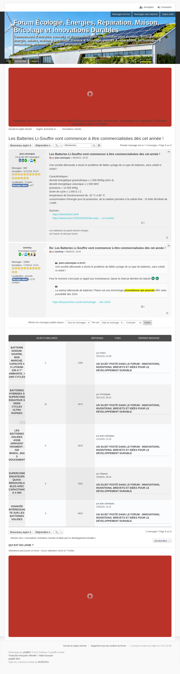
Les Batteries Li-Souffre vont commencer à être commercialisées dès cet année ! (86, 138)
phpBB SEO (14, 659)
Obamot (104, 474)
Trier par (107, 322)
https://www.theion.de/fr (65, 214)
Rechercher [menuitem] (20, 61)
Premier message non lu (132, 145)
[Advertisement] (90, 94)
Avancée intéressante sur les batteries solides (17, 513)
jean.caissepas (27, 154)
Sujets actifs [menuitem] (168, 14)
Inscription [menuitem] (149, 7)
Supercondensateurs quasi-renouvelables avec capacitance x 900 (17, 483)
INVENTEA (43, 662)
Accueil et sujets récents (74, 646)
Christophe (105, 394)
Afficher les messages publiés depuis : (59, 322)
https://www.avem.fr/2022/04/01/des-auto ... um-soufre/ (83, 218)
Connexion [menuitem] (166, 7)
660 (25, 168)
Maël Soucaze (46, 655)
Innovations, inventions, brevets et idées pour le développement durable (128, 367)
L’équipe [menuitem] (35, 61)
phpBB (26, 652)
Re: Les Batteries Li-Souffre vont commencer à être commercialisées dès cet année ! (107, 248)
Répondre (42, 145)
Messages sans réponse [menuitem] (146, 14)
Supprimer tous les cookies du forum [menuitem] (108, 646)
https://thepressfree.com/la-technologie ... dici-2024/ (81, 302)
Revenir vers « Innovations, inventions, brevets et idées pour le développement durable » (53, 538)
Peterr (103, 353)
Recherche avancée (99, 145)
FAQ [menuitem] (8, 61)
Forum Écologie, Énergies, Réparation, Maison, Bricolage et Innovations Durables (86, 26)
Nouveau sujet (19, 145)
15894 (26, 262)
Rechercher (94, 145)
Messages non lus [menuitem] (121, 14)
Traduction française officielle (22, 655)
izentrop (27, 247)
